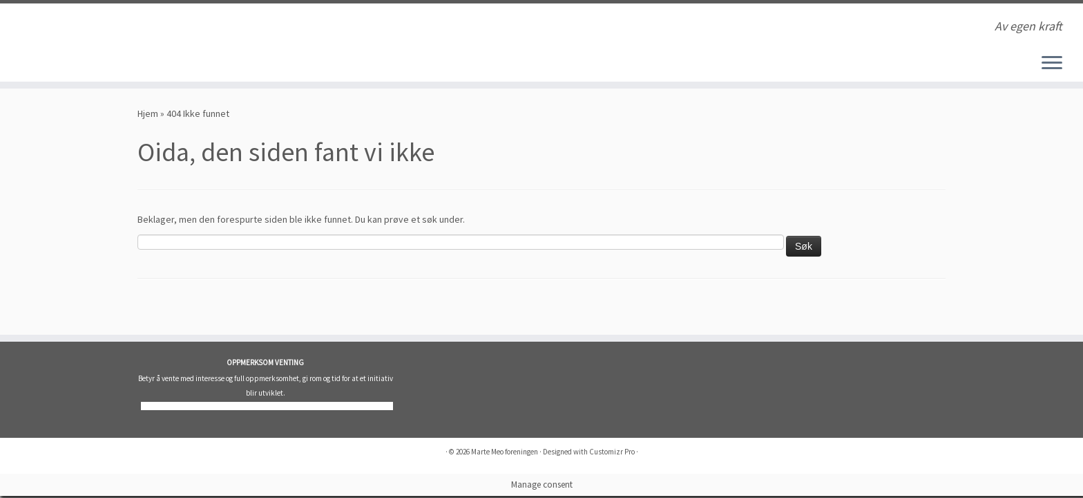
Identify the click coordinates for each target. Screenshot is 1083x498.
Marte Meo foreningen (504, 451)
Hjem (147, 113)
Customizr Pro (612, 451)
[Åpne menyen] (1052, 63)
